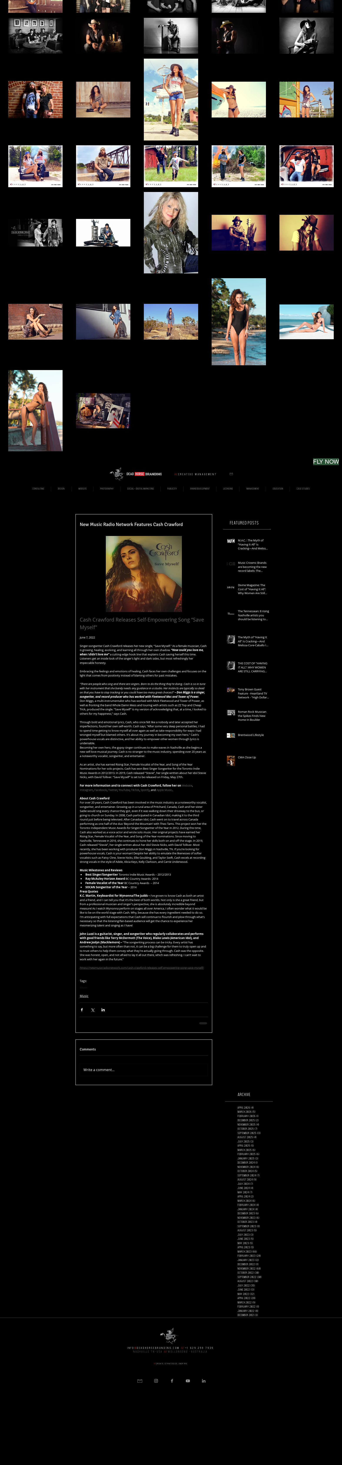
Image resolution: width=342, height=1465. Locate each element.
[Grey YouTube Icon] (187, 1380)
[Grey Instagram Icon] (156, 1380)
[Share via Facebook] (82, 1010)
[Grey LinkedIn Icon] (203, 1380)
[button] (231, 474)
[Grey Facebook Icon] (171, 1380)
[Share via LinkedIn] (103, 1010)
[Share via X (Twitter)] (92, 1010)
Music (83, 987)
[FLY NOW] (326, 461)
